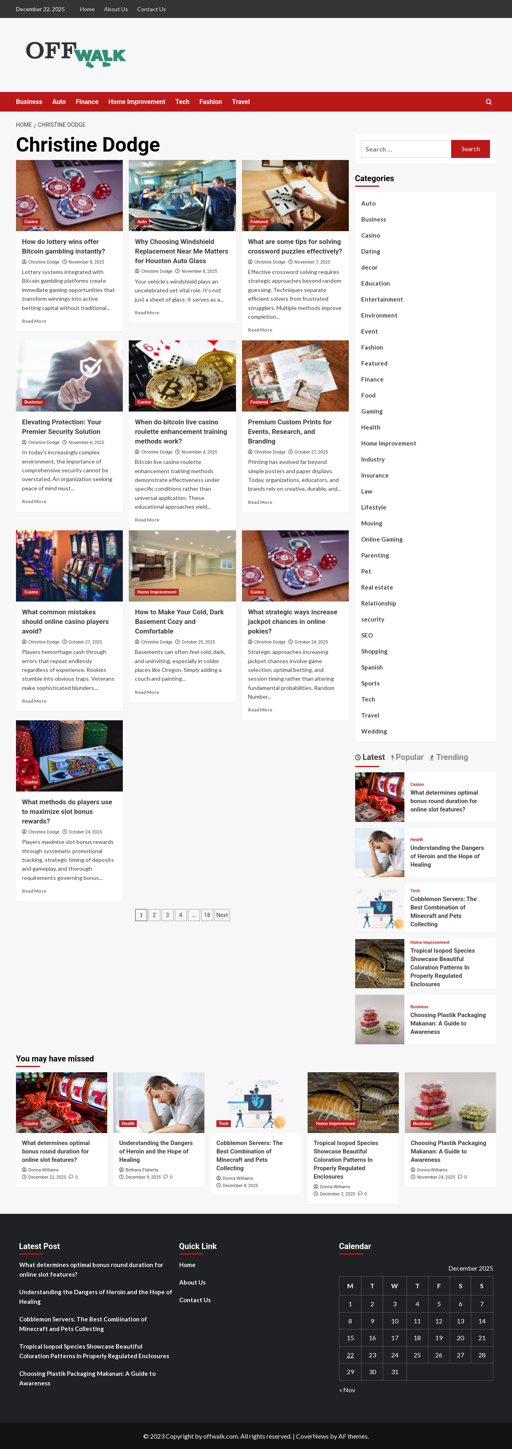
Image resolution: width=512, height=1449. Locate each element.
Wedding (374, 731)
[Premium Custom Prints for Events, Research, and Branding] (295, 376)
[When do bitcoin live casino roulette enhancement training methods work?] (182, 376)
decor (369, 267)
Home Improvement (136, 102)
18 (207, 915)
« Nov (347, 1389)
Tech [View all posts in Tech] (415, 891)
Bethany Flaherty (142, 1170)
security (372, 619)
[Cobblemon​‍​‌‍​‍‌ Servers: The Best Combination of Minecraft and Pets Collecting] (379, 907)
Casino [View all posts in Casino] (31, 221)
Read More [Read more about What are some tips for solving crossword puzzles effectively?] (260, 330)
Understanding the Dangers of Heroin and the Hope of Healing (447, 856)
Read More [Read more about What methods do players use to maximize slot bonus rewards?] (34, 891)
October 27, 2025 (311, 452)
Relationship (378, 603)
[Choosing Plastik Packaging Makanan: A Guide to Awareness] (379, 1018)
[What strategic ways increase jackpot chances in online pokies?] (295, 566)
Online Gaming (382, 539)
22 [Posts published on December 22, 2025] (350, 1355)
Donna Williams (43, 1170)
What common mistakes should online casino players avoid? (65, 621)
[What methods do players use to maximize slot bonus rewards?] (69, 755)
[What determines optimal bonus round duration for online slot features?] (379, 796)
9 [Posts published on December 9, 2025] (372, 1321)
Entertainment (382, 299)
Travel (241, 102)
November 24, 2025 (436, 1177)
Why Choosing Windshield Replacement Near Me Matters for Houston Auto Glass (181, 251)
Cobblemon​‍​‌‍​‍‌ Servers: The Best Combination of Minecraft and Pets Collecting (83, 1323)
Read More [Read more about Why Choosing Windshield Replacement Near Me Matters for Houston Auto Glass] (147, 313)
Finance (87, 102)
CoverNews (312, 1436)
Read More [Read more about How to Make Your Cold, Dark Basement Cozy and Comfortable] (147, 692)
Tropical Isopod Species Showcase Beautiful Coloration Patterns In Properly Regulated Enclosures (442, 967)
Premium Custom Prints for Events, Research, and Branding (290, 431)
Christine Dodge (44, 262)
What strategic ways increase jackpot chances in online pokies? (292, 621)
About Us (116, 9)
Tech (182, 102)
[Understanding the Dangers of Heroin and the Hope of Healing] (379, 851)
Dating (370, 251)
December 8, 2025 (240, 1185)
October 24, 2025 (311, 642)
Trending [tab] (451, 757)
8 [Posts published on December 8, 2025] (350, 1321)
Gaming (372, 411)
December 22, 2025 (47, 1177)
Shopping (374, 651)
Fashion (211, 102)
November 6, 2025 (86, 442)
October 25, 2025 (198, 642)
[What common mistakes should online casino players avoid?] (69, 566)
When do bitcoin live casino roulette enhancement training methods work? (181, 431)
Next (222, 915)
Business (29, 102)
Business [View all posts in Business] (33, 402)
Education (375, 283)
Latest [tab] (373, 757)
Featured (374, 363)
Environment (379, 315)
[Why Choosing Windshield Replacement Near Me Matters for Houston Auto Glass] (182, 195)
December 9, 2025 (143, 1177)
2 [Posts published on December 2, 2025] (372, 1303)
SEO (367, 635)
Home (87, 9)
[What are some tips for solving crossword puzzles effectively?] (295, 195)
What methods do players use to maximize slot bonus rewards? (67, 811)
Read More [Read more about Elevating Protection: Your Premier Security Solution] (34, 501)
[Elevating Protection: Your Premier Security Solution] (69, 376)
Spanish (372, 667)
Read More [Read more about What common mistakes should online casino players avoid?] (34, 701)
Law (366, 491)
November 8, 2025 (86, 262)
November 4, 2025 (199, 452)
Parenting (375, 555)
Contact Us (151, 9)
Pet (366, 571)
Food (368, 395)
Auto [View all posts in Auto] (141, 221)
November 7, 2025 (312, 262)
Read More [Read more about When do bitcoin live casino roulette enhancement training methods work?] (147, 520)
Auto (59, 102)
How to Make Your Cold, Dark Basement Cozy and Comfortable (179, 621)
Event (369, 331)
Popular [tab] (409, 757)
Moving (371, 523)
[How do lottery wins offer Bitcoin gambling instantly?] (69, 195)
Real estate (377, 587)
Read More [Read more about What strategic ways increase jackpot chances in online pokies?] (260, 710)
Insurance (375, 475)
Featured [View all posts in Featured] (259, 221)
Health (370, 427)
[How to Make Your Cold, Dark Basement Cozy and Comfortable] (182, 566)
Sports (370, 683)
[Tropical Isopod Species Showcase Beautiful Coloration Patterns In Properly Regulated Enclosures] (379, 962)
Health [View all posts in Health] (416, 839)
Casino (370, 235)
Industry (373, 459)
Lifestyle (373, 507)
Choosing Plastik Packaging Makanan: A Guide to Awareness (448, 1023)
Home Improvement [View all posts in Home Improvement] (156, 592)
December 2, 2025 (338, 1194)
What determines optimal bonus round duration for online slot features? (444, 801)
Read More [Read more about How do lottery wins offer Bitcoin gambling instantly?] (34, 321)
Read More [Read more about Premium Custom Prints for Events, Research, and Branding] (260, 502)
